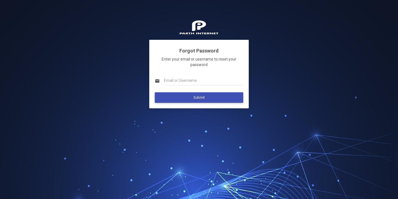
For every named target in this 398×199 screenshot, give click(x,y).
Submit (199, 97)
